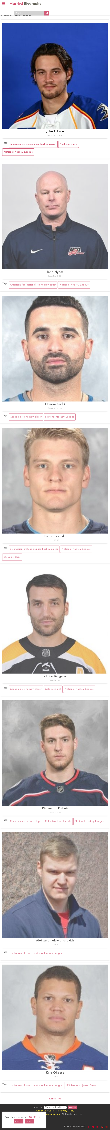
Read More (34, 1117)
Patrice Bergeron (55, 677)
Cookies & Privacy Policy (61, 1111)
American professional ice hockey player (33, 144)
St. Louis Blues (12, 558)
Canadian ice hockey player (26, 418)
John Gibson (55, 131)
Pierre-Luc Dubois (55, 809)
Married (25, 4)
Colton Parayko (55, 537)
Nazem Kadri (55, 405)
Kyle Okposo (55, 1074)
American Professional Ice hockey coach (33, 286)
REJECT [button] (30, 1121)
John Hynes (55, 273)
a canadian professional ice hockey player (34, 550)
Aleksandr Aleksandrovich (55, 942)
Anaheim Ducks (68, 144)
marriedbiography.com (48, 1114)
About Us (41, 1111)
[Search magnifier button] (46, 13)
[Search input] (30, 13)
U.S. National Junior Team (81, 1086)
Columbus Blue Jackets (58, 822)
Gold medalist (53, 690)
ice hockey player (20, 954)
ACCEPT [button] (18, 1121)
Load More (55, 1099)
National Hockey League (18, 152)
